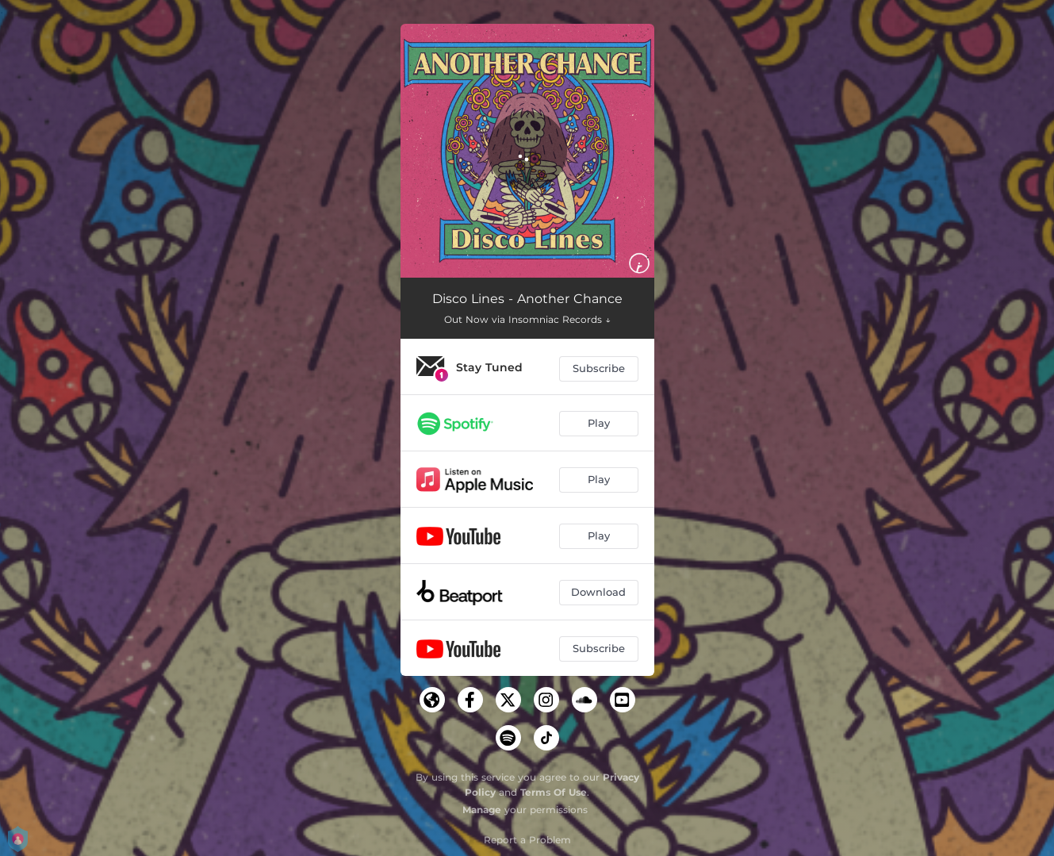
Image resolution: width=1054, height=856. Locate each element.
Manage (481, 810)
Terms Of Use (553, 792)
